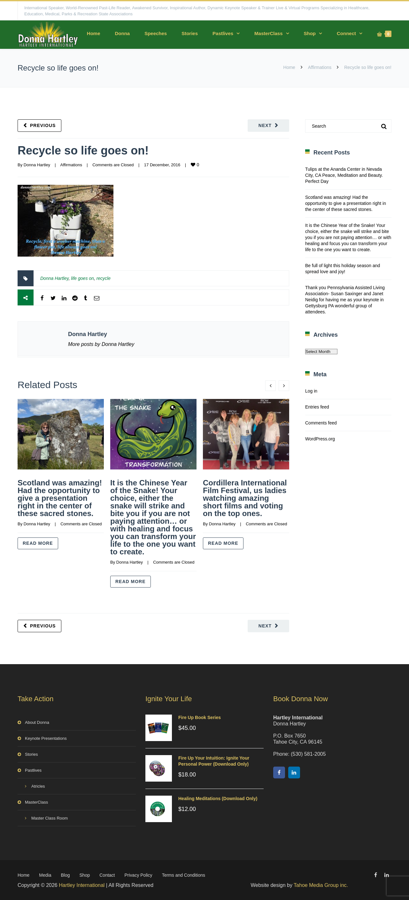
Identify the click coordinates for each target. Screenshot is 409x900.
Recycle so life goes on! (83, 150)
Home (93, 33)
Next (265, 125)
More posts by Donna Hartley (101, 344)
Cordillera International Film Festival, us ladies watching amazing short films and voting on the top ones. (245, 498)
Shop (310, 33)
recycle (103, 278)
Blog (65, 875)
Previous (43, 125)
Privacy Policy (138, 875)
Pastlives (222, 33)
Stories (189, 33)
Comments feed (321, 422)
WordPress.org (320, 438)
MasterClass (268, 33)
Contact (107, 875)
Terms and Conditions (183, 875)
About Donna (37, 722)
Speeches (155, 33)
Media (45, 875)
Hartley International (81, 885)
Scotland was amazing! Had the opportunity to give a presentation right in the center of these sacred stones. (60, 498)
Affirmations (320, 67)
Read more (38, 543)
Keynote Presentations (46, 738)
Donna (122, 33)
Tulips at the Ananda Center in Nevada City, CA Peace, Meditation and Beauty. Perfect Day (344, 175)
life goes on (82, 278)
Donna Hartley (37, 164)
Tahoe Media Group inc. (321, 885)
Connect (346, 33)
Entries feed (317, 406)
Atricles (38, 786)
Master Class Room (49, 818)
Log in (311, 391)
